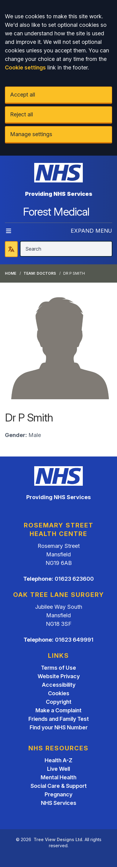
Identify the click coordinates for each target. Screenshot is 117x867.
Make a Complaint (58, 710)
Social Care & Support (59, 786)
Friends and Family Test (58, 719)
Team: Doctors (40, 273)
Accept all (22, 94)
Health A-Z (58, 760)
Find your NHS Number (59, 727)
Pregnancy (58, 794)
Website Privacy (59, 676)
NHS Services (58, 803)
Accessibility (58, 685)
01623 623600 (74, 579)
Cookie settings (25, 67)
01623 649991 (74, 639)
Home (10, 273)
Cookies (58, 693)
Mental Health (58, 777)
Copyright (58, 702)
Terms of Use (58, 667)
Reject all (21, 114)
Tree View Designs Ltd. (58, 839)
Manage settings (31, 134)
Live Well (58, 769)
